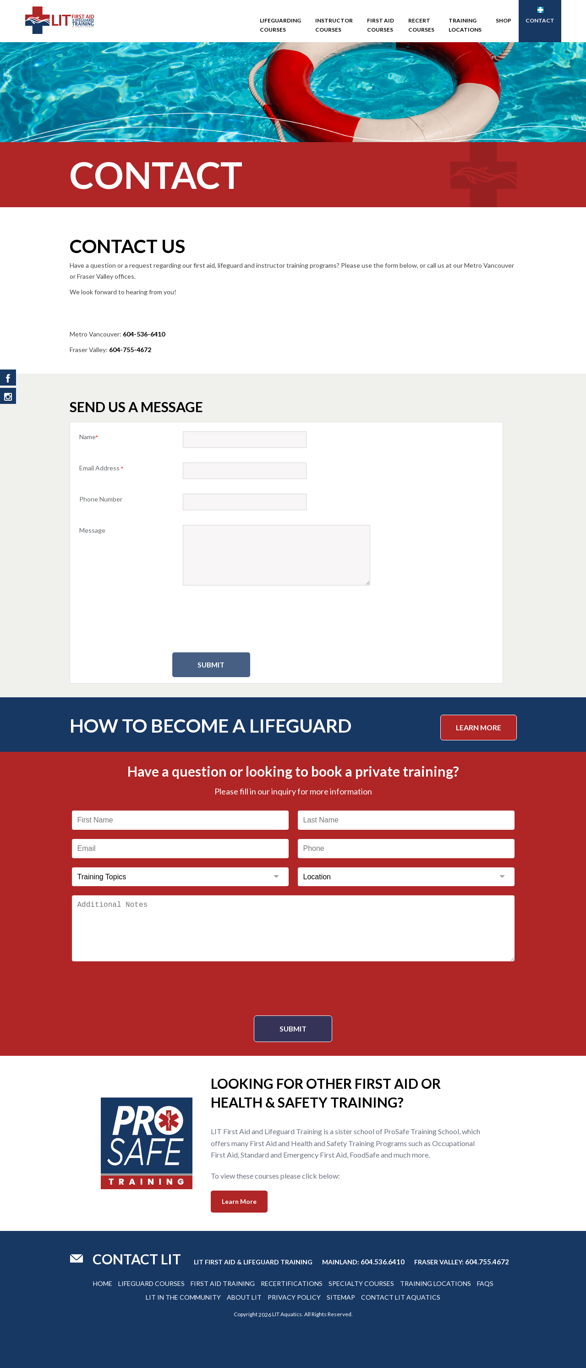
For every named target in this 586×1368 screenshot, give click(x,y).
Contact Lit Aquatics (400, 1297)
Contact (540, 15)
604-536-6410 (144, 334)
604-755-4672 (130, 349)
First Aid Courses (380, 25)
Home (102, 1283)
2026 (264, 1314)
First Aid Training (223, 1283)
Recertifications (292, 1283)
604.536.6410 (383, 1261)
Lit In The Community (183, 1297)
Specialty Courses (361, 1283)
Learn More (477, 726)
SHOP (503, 20)
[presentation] (286, 620)
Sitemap (341, 1297)
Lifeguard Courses (151, 1283)
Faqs (485, 1283)
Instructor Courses (334, 25)
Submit (224, 665)
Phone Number (100, 499)
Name (88, 437)
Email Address (101, 468)
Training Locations (465, 25)
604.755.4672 (487, 1261)
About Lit (244, 1297)
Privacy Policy (294, 1297)
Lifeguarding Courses (280, 25)
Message (92, 530)
